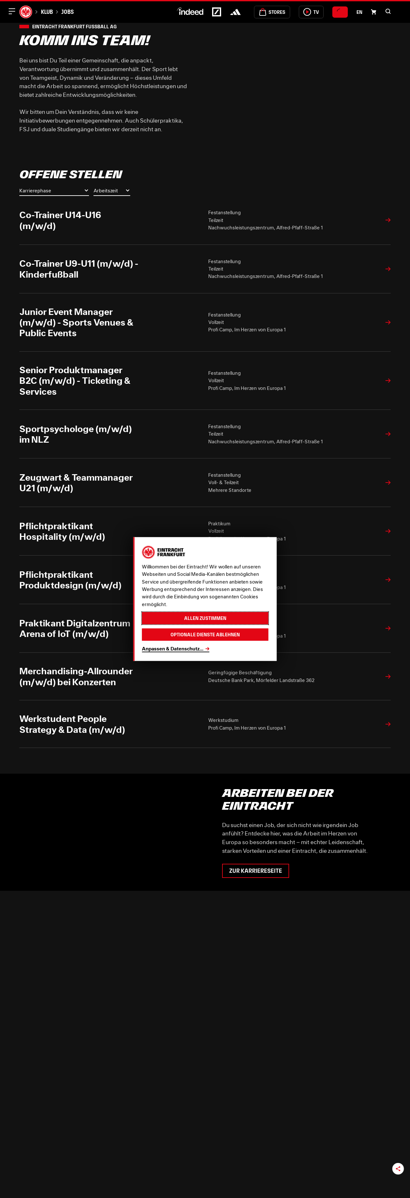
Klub (47, 11)
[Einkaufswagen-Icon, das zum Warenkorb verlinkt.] (373, 11)
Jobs (67, 11)
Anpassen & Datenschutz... (172, 648)
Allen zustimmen (205, 618)
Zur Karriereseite (255, 871)
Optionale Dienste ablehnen (205, 634)
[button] (388, 11)
